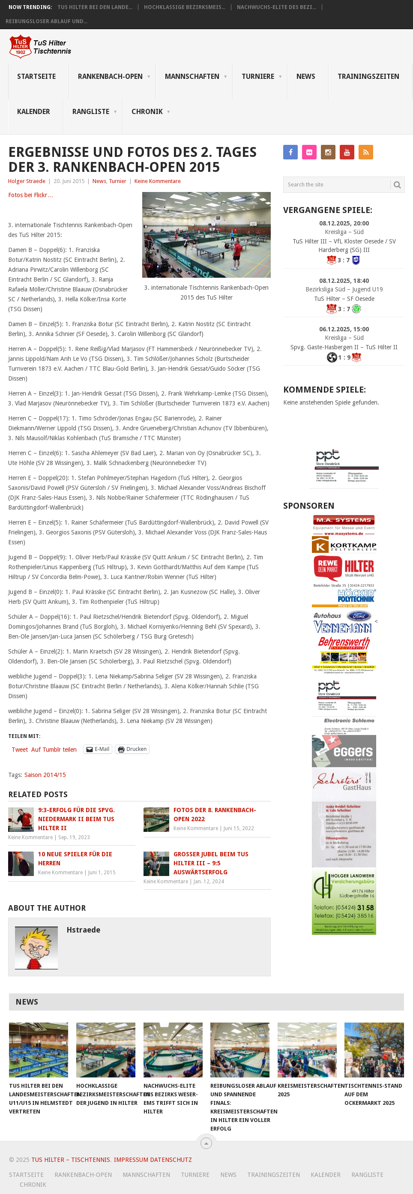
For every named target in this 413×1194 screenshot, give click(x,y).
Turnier (117, 181)
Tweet (20, 749)
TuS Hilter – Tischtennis (70, 1159)
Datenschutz (171, 1159)
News (305, 76)
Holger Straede (26, 181)
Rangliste (90, 112)
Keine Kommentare (158, 181)
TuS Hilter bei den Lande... (94, 7)
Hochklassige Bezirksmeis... (184, 7)
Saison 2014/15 (45, 774)
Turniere (258, 76)
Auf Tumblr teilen (54, 749)
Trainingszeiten (368, 76)
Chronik (147, 112)
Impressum (131, 1159)
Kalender (33, 112)
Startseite (36, 76)
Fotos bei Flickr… (30, 195)
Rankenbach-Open (110, 76)
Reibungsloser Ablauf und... (46, 21)
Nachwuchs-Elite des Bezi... (276, 7)
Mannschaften (192, 76)
